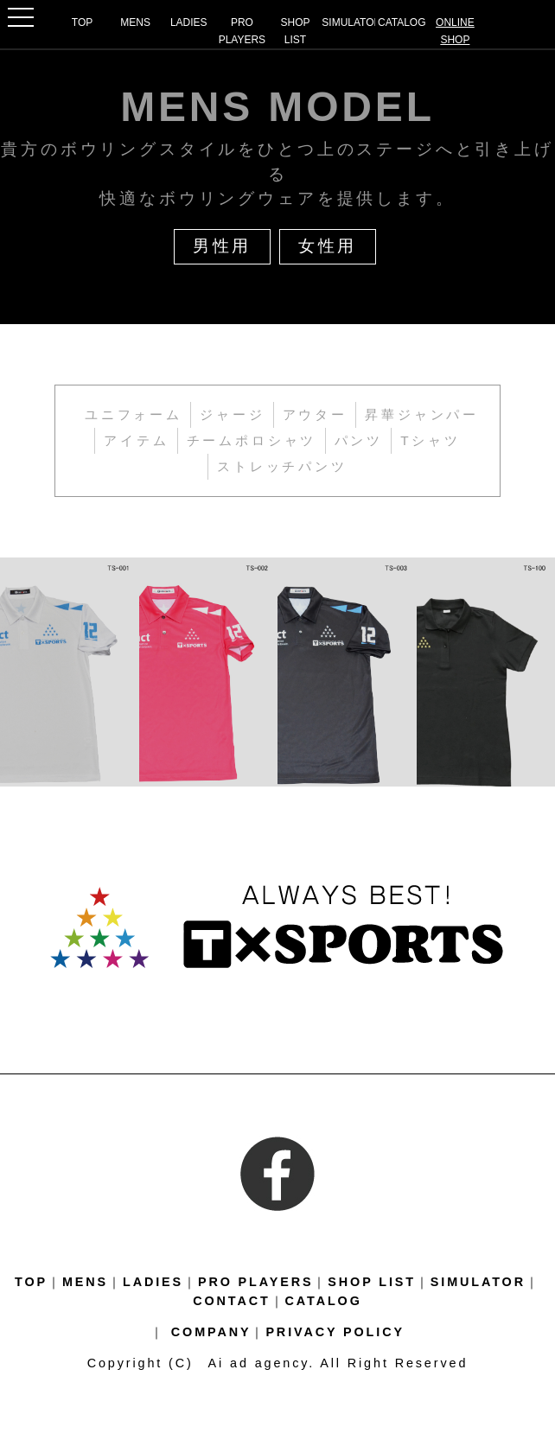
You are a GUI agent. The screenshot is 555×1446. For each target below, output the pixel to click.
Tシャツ (430, 440)
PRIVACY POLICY (335, 1332)
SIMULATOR (348, 22)
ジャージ (232, 414)
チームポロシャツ (252, 440)
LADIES (188, 22)
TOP (82, 22)
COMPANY (211, 1332)
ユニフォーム (133, 414)
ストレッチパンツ (282, 466)
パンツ (359, 440)
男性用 (222, 246)
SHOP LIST (295, 31)
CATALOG (402, 22)
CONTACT (231, 1301)
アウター (315, 414)
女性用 (328, 246)
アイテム (136, 440)
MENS (135, 22)
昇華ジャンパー (422, 414)
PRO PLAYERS (242, 31)
